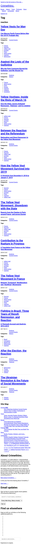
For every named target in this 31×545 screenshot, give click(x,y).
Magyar (26, 442)
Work (15, 423)
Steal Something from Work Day (16, 417)
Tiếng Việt (27, 447)
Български (21, 440)
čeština (17, 442)
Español (11, 437)
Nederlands (15, 443)
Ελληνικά (7, 440)
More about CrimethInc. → (8, 478)
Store (24, 9)
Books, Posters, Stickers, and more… (14, 434)
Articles (3, 407)
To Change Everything (18, 417)
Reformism (7, 344)
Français (26, 437)
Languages (11, 11)
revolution (7, 92)
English (6, 437)
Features (11, 362)
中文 (26, 440)
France (6, 46)
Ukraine (6, 397)
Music (6, 417)
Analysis (11, 75)
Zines (5, 415)
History (11, 77)
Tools (13, 9)
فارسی (10, 443)
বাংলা (17, 445)
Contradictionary (9, 423)
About (17, 11)
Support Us (4, 13)
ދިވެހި (9, 449)
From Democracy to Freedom (12, 421)
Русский (18, 438)
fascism (6, 47)
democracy (7, 56)
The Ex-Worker (8, 429)
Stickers (20, 415)
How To (11, 411)
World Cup (7, 342)
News (15, 411)
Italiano (16, 437)
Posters (15, 415)
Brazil (5, 339)
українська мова (19, 447)
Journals (10, 415)
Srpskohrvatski (24, 443)
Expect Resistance (22, 423)
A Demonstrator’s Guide (14, 411)
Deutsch (20, 437)
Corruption (7, 341)
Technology (20, 411)
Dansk (27, 445)
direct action (7, 53)
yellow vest (7, 49)
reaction (6, 55)
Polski (23, 438)
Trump (6, 369)
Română (9, 445)
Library (8, 9)
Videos (25, 415)
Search (4, 11)
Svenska (22, 445)
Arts (5, 409)
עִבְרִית (6, 447)
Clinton (6, 372)
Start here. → (4, 483)
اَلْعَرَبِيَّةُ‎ (14, 445)
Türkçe (6, 443)
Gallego (13, 449)
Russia (6, 87)
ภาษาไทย (10, 447)
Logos (9, 417)
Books (2, 9)
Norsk (23, 449)
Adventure (10, 409)
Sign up (3, 504)
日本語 (16, 440)
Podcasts (19, 9)
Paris (5, 52)
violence (6, 90)
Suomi (12, 440)
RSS (6, 407)
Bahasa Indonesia (9, 442)
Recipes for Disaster (10, 424)
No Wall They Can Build (14, 426)
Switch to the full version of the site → (12, 2)
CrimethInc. (7, 5)
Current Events (13, 40)
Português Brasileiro (10, 438)
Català (6, 449)
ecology (6, 50)
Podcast (3, 428)
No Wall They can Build (19, 429)
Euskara (21, 442)
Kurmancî (18, 449)
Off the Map (24, 426)
